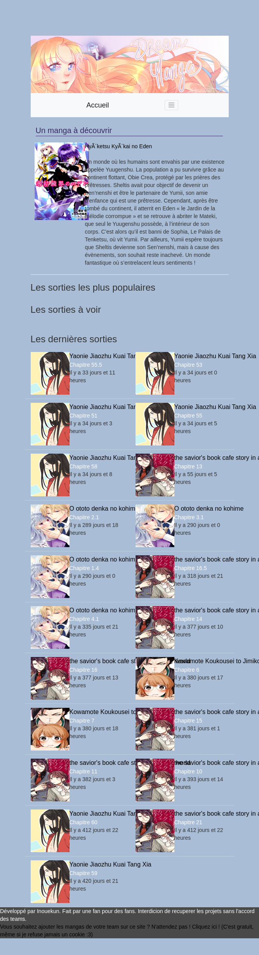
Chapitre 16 (83, 670)
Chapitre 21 (188, 822)
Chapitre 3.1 (189, 517)
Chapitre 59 (83, 873)
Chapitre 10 (188, 771)
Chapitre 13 (188, 466)
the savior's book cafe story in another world (201, 457)
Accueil (98, 105)
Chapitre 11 (83, 771)
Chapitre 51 (83, 416)
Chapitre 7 (82, 721)
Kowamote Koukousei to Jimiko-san (201, 661)
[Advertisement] (93, 18)
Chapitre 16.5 (190, 568)
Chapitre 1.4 (84, 568)
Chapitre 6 (187, 670)
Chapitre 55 (188, 416)
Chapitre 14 (188, 619)
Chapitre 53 (188, 365)
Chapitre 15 (188, 721)
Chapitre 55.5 (86, 365)
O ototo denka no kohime (97, 508)
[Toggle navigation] (172, 105)
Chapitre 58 (83, 466)
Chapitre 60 (83, 822)
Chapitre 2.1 (84, 517)
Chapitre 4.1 (84, 619)
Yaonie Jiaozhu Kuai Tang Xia (97, 356)
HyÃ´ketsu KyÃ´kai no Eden (118, 146)
